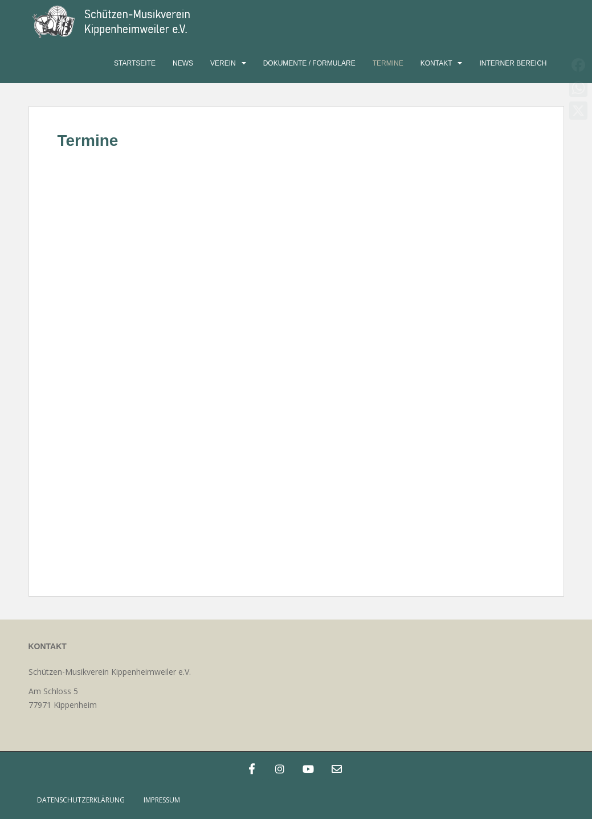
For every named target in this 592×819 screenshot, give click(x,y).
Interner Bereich (512, 63)
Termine (388, 63)
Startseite (135, 63)
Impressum (162, 800)
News (183, 63)
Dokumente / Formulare (309, 63)
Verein (223, 63)
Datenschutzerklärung (81, 800)
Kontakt (436, 63)
